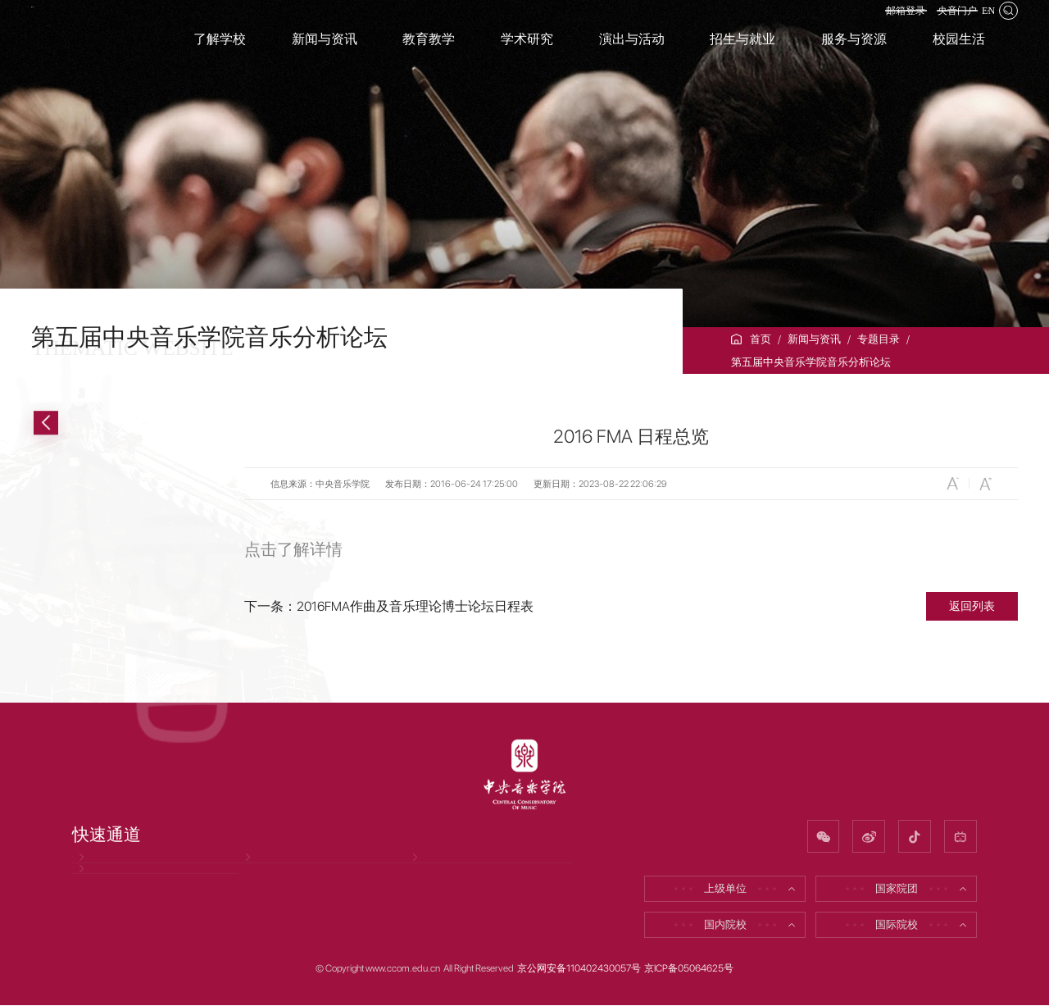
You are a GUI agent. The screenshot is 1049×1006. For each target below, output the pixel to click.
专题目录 (878, 339)
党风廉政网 (106, 873)
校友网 (429, 873)
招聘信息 (267, 873)
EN (980, 22)
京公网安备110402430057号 (579, 969)
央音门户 (931, 22)
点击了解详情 (293, 549)
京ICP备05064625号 (688, 969)
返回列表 (972, 605)
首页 (760, 339)
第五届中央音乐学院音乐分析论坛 (811, 362)
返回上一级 (94, 423)
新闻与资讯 (814, 339)
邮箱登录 (860, 22)
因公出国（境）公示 (127, 916)
